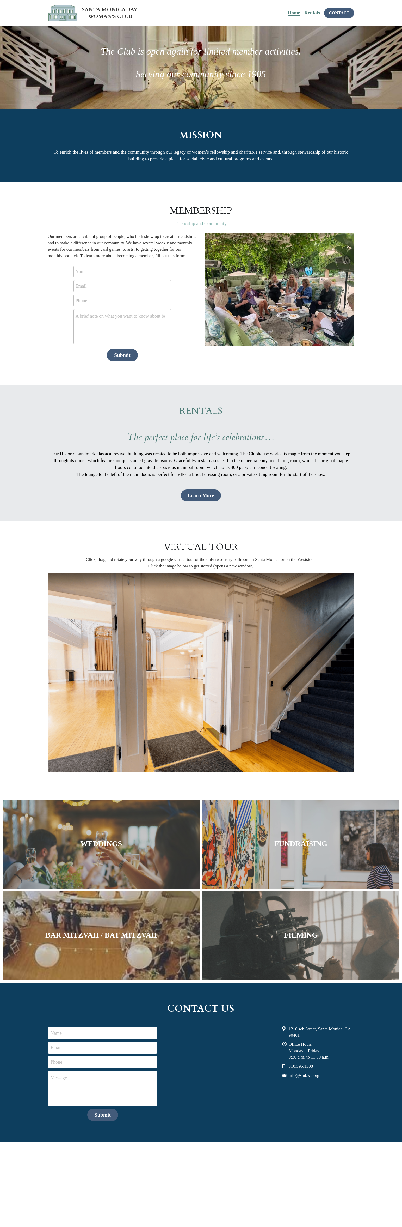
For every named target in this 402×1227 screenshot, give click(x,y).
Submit (122, 355)
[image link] (201, 670)
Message (59, 1073)
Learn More (201, 494)
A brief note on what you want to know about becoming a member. (120, 316)
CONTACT (339, 13)
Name (80, 271)
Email (80, 286)
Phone (81, 300)
